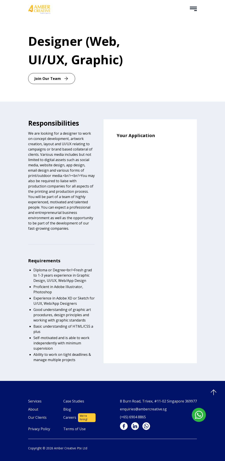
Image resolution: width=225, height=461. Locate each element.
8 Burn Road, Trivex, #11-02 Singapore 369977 (158, 401)
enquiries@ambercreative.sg (143, 409)
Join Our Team (51, 78)
